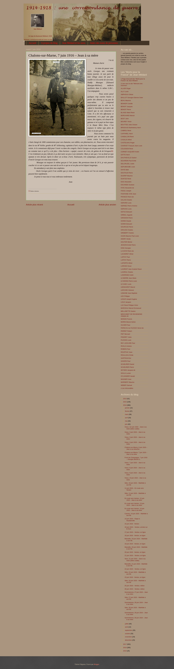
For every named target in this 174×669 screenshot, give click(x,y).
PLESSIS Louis (126, 340)
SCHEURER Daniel (127, 364)
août (126, 627)
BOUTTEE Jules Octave (129, 125)
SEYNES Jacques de (128, 370)
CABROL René (126, 130)
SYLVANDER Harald (128, 376)
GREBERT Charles (127, 233)
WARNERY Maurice (127, 382)
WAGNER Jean (126, 379)
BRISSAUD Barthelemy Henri (131, 127)
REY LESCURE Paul (128, 343)
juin (126, 424)
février (127, 411)
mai (126, 421)
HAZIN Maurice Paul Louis (130, 236)
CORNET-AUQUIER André (130, 152)
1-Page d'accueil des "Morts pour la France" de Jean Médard (133, 80)
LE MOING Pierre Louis (129, 281)
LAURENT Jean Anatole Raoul (131, 269)
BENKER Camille (127, 103)
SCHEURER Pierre (127, 367)
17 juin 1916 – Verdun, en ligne (135, 532)
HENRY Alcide (126, 239)
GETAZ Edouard (126, 212)
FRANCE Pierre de (127, 197)
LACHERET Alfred (127, 254)
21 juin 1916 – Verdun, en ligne (135, 555)
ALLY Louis (124, 91)
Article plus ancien (107, 204)
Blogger (96, 664)
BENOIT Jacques (127, 106)
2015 (125, 402)
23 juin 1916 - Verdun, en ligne (135, 577)
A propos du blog (49, 43)
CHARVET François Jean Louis (131, 146)
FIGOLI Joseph (126, 191)
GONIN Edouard (126, 224)
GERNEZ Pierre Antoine (129, 206)
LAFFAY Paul (125, 257)
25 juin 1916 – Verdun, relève (134, 586)
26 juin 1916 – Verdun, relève (134, 589)
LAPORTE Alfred (126, 263)
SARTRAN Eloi (126, 358)
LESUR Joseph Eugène (129, 299)
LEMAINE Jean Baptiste (129, 293)
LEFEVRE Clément (127, 290)
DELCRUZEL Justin (127, 164)
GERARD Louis (126, 203)
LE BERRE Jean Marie (128, 278)
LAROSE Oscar (126, 266)
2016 (125, 405)
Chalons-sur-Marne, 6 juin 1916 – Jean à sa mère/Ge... (136, 448)
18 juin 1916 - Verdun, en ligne (135, 535)
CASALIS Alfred (126, 140)
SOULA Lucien (126, 373)
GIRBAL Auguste (126, 215)
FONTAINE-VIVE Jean (128, 194)
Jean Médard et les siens (73, 43)
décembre (128, 640)
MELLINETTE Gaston (128, 311)
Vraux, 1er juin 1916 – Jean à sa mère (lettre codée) (136, 428)
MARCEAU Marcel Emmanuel (131, 308)
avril (126, 418)
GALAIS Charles (126, 200)
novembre (128, 637)
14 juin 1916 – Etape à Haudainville (132, 519)
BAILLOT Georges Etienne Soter (132, 97)
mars (127, 414)
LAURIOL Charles (127, 272)
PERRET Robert (126, 331)
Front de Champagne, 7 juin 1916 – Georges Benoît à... (136, 458)
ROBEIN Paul (125, 349)
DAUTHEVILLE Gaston (129, 158)
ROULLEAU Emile (127, 355)
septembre (129, 630)
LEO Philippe (125, 296)
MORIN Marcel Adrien (128, 322)
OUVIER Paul (125, 325)
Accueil (32, 43)
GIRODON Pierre (127, 218)
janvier (127, 408)
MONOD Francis (126, 319)
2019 (125, 651)
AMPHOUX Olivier (127, 94)
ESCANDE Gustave (127, 185)
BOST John (125, 118)
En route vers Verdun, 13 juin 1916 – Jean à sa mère (134, 504)
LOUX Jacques (126, 302)
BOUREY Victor (126, 121)
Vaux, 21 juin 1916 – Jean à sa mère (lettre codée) (135, 559)
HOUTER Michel (126, 242)
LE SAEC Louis (126, 284)
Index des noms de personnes (104, 43)
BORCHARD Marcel (128, 115)
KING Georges (126, 248)
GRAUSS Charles (127, 230)
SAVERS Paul (125, 361)
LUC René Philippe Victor (129, 305)
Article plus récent (34, 204)
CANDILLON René (127, 136)
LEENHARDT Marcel (128, 287)
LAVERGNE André (127, 275)
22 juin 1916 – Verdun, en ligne (135, 569)
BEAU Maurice (126, 100)
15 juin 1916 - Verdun (132, 524)
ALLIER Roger (126, 88)
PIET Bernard (125, 334)
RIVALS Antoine (126, 346)
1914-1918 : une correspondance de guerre (32, 6)
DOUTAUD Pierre (127, 173)
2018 (125, 647)
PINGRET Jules (126, 337)
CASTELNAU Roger (128, 143)
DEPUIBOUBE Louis (128, 167)
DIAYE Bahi (125, 170)
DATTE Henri (125, 155)
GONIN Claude (126, 221)
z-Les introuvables (127, 388)
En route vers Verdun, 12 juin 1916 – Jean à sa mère (134, 499)
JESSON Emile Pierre (128, 245)
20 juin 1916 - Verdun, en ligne (135, 552)
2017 (125, 644)
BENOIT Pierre (126, 109)
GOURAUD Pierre (127, 227)
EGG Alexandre (126, 182)
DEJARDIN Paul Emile (128, 161)
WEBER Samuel (126, 385)
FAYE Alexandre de (127, 188)
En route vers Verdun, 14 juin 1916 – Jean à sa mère (134, 509)
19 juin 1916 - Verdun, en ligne (135, 544)
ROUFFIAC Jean (126, 352)
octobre (127, 633)
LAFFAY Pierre (126, 260)
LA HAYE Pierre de (127, 251)
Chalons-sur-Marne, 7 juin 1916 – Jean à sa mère (136, 453)
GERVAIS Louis (126, 209)
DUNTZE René (126, 179)
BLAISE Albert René (128, 112)
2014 (125, 399)
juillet (127, 624)
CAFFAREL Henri (127, 134)
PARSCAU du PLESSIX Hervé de (132, 328)
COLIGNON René (127, 149)
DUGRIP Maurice (127, 176)
